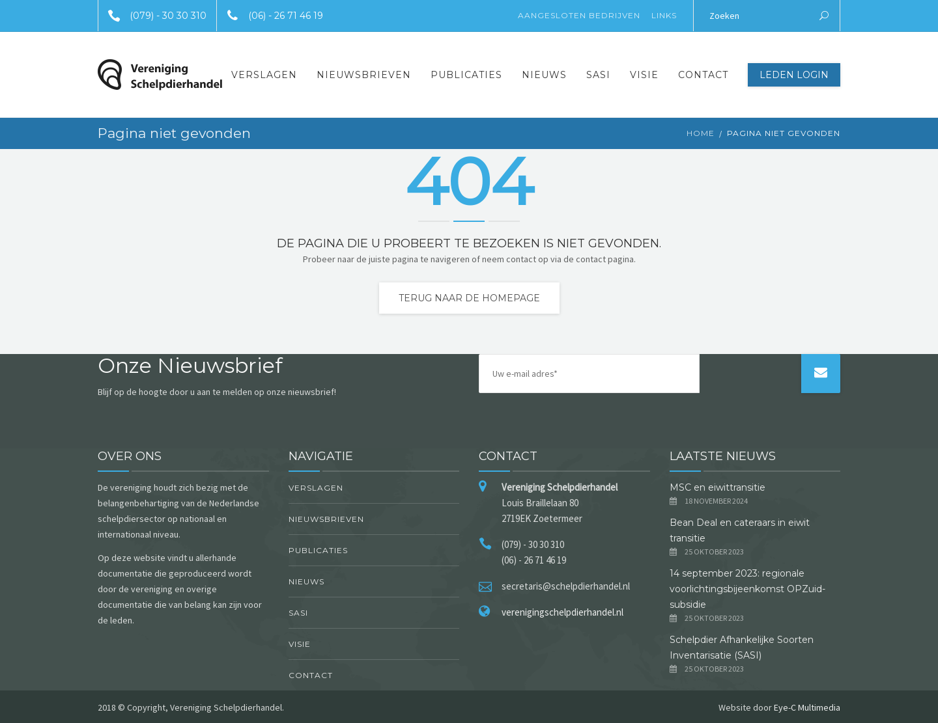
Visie (644, 75)
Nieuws (544, 75)
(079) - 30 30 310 (152, 15)
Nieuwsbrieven (364, 75)
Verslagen (264, 75)
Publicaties (466, 75)
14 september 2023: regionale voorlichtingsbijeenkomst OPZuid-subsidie (747, 588)
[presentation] (752, 394)
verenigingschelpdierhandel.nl (562, 612)
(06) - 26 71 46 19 (270, 15)
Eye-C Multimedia (807, 707)
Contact (703, 75)
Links (664, 15)
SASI (598, 75)
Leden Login (794, 75)
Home (701, 133)
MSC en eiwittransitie (717, 487)
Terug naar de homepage (469, 298)
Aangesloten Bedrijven (579, 15)
